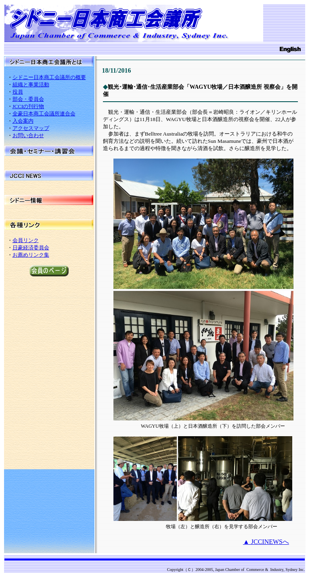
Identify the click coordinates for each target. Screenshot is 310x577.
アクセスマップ (31, 128)
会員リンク (26, 240)
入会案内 (23, 121)
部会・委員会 (28, 99)
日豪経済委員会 (31, 248)
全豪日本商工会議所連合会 (44, 114)
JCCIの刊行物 (28, 106)
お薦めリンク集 (31, 255)
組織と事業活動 (31, 85)
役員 (18, 92)
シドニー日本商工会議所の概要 (49, 77)
